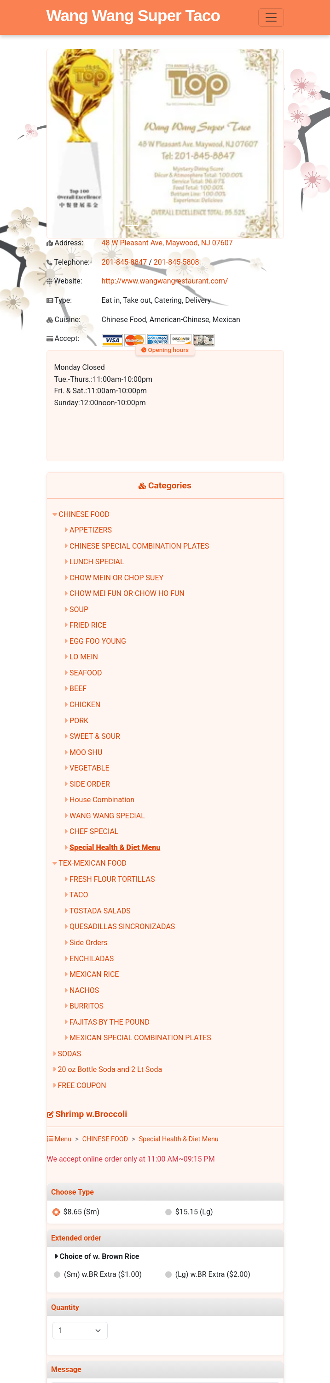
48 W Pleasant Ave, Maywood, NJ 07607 (167, 242)
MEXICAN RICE (94, 974)
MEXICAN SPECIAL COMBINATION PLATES (140, 1037)
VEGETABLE (89, 768)
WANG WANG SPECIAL (107, 815)
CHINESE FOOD (84, 514)
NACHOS (84, 990)
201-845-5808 (176, 262)
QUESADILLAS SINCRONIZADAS (122, 926)
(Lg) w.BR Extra (212, 1274)
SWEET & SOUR (94, 736)
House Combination (101, 799)
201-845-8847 (124, 262)
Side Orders (88, 942)
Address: (65, 242)
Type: (59, 300)
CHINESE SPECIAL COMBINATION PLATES (139, 546)
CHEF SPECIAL (93, 831)
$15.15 (194, 1211)
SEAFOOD (85, 673)
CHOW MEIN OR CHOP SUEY (116, 577)
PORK (78, 720)
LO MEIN (83, 656)
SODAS (69, 1053)
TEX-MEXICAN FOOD (92, 863)
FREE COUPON (82, 1085)
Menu (59, 1139)
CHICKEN (84, 704)
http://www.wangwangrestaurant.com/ (165, 281)
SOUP (78, 609)
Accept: (63, 338)
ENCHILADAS (91, 958)
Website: (64, 281)
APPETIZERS (90, 530)
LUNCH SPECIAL (96, 561)
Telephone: (68, 262)
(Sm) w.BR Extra (103, 1274)
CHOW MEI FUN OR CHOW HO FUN (127, 593)
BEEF (78, 688)
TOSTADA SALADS (100, 911)
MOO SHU (85, 752)
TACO (78, 894)
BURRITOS (86, 1006)
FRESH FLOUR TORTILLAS (112, 879)
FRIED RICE (87, 625)
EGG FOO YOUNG (97, 641)
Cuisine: (63, 319)
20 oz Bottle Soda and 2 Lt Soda (110, 1069)
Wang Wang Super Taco (133, 15)
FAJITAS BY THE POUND (109, 1022)
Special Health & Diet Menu (114, 847)
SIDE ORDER (89, 784)
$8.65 (81, 1211)
